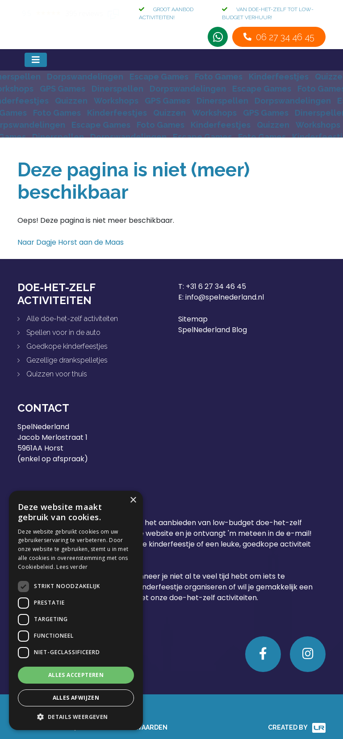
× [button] (133, 500)
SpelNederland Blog (212, 330)
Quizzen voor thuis (56, 374)
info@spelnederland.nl (224, 297)
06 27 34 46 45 (285, 37)
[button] (76, 716)
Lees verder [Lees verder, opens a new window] (72, 567)
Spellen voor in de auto (63, 332)
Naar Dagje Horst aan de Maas (70, 242)
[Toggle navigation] (36, 60)
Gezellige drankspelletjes (67, 360)
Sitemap (193, 319)
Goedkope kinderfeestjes (67, 346)
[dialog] (76, 610)
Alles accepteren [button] (76, 675)
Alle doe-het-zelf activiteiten (72, 318)
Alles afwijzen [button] (76, 697)
